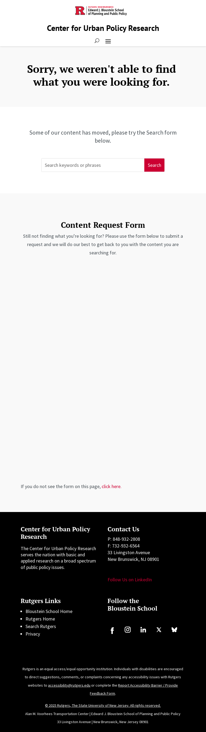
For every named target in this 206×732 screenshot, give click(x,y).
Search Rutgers (40, 626)
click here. (112, 486)
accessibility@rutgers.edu (69, 685)
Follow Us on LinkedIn (130, 579)
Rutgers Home (40, 619)
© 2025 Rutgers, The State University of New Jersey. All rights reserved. (103, 705)
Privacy (32, 634)
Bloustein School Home (48, 611)
